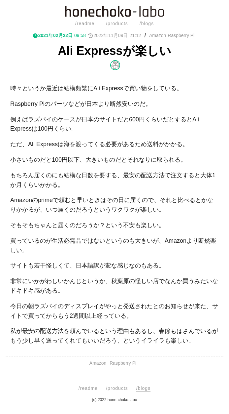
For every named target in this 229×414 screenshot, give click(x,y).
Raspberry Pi (181, 35)
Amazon (157, 35)
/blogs (147, 23)
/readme (84, 23)
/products (117, 23)
